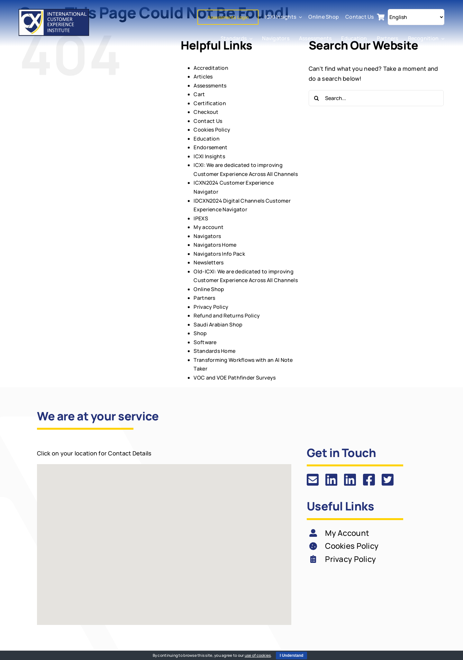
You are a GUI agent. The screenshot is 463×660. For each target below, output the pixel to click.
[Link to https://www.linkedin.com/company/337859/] (331, 479)
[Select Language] (416, 17)
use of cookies (258, 655)
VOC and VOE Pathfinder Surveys (235, 377)
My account (208, 227)
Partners (204, 297)
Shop (200, 333)
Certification (210, 103)
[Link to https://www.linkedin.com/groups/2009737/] (350, 479)
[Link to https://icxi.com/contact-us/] (313, 479)
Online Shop (209, 289)
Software (205, 342)
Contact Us (208, 120)
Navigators (207, 236)
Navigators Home (215, 244)
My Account (347, 532)
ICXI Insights (209, 156)
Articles (203, 76)
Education (206, 138)
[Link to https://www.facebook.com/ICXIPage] (369, 479)
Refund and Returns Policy (227, 315)
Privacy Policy (211, 306)
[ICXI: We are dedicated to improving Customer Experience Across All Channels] (54, 12)
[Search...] (376, 98)
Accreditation (211, 67)
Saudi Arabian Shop (218, 324)
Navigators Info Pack (219, 253)
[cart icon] (381, 16)
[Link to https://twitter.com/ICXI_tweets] (388, 479)
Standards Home (214, 350)
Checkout (206, 111)
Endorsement (210, 147)
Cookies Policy (212, 129)
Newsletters (208, 262)
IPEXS (201, 218)
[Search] (317, 98)
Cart (199, 94)
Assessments (210, 85)
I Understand (291, 655)
